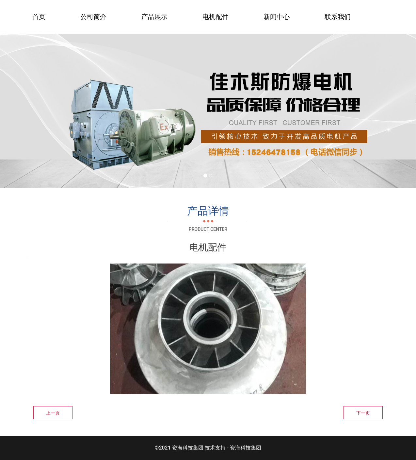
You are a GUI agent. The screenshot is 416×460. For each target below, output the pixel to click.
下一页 (363, 413)
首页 (38, 17)
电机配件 (215, 17)
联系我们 (338, 17)
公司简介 (93, 17)
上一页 (53, 413)
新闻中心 (277, 17)
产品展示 (154, 17)
